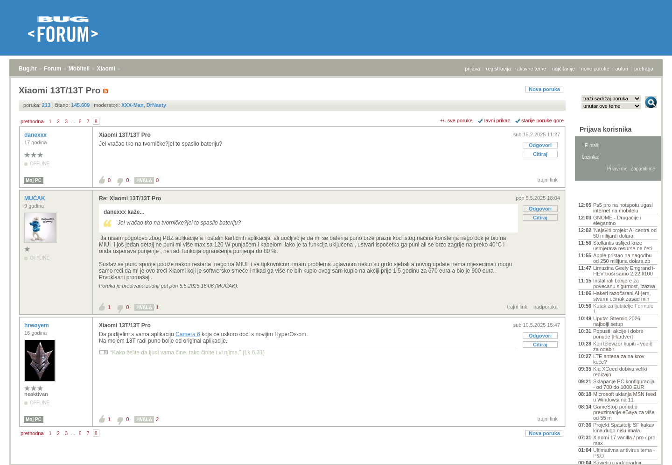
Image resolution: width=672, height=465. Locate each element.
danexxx (36, 135)
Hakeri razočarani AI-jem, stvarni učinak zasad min (622, 296)
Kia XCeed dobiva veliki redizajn (620, 371)
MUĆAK (35, 198)
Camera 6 (187, 334)
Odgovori (540, 145)
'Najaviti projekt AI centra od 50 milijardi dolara (625, 233)
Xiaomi (106, 68)
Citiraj (540, 154)
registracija (498, 68)
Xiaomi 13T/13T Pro (125, 135)
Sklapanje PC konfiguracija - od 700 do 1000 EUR (623, 384)
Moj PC (34, 180)
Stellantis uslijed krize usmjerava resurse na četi (622, 245)
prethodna (32, 121)
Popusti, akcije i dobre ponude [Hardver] (618, 333)
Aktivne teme (600, 192)
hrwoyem (37, 325)
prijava (472, 68)
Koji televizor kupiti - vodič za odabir (622, 346)
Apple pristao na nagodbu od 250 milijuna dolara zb (622, 258)
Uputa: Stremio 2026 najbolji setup (616, 321)
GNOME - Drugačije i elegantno (617, 220)
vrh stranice (646, 451)
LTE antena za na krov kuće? (618, 359)
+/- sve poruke (456, 120)
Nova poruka (544, 89)
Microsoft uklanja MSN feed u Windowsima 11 (624, 396)
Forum (52, 68)
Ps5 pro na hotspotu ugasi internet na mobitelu (623, 207)
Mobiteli (79, 68)
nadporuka (545, 307)
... (73, 121)
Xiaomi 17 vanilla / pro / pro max (624, 440)
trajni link (548, 180)
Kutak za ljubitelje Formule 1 (623, 308)
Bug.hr (28, 68)
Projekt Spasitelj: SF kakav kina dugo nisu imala (623, 427)
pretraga (643, 68)
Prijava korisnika (605, 129)
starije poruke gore (542, 120)
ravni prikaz (497, 120)
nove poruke (595, 68)
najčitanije (563, 68)
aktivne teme (531, 68)
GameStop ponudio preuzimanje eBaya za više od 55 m (623, 412)
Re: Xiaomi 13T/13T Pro (130, 198)
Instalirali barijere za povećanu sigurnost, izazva (624, 283)
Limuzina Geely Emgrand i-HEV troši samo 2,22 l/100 (624, 270)
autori (622, 68)
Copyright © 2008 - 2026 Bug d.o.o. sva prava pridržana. (336, 462)
